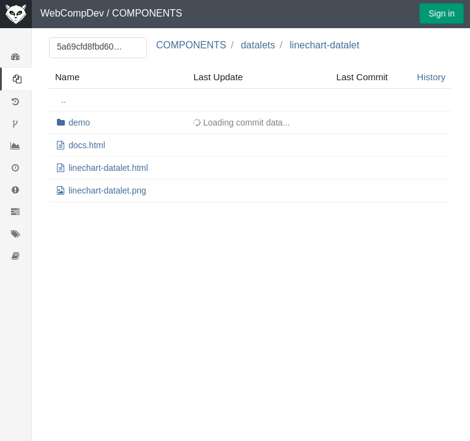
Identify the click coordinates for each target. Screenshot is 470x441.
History (431, 77)
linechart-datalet (324, 45)
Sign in (441, 13)
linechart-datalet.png (107, 190)
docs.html (87, 145)
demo (79, 122)
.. (63, 100)
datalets (258, 45)
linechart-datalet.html (108, 168)
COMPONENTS (147, 13)
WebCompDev (72, 13)
